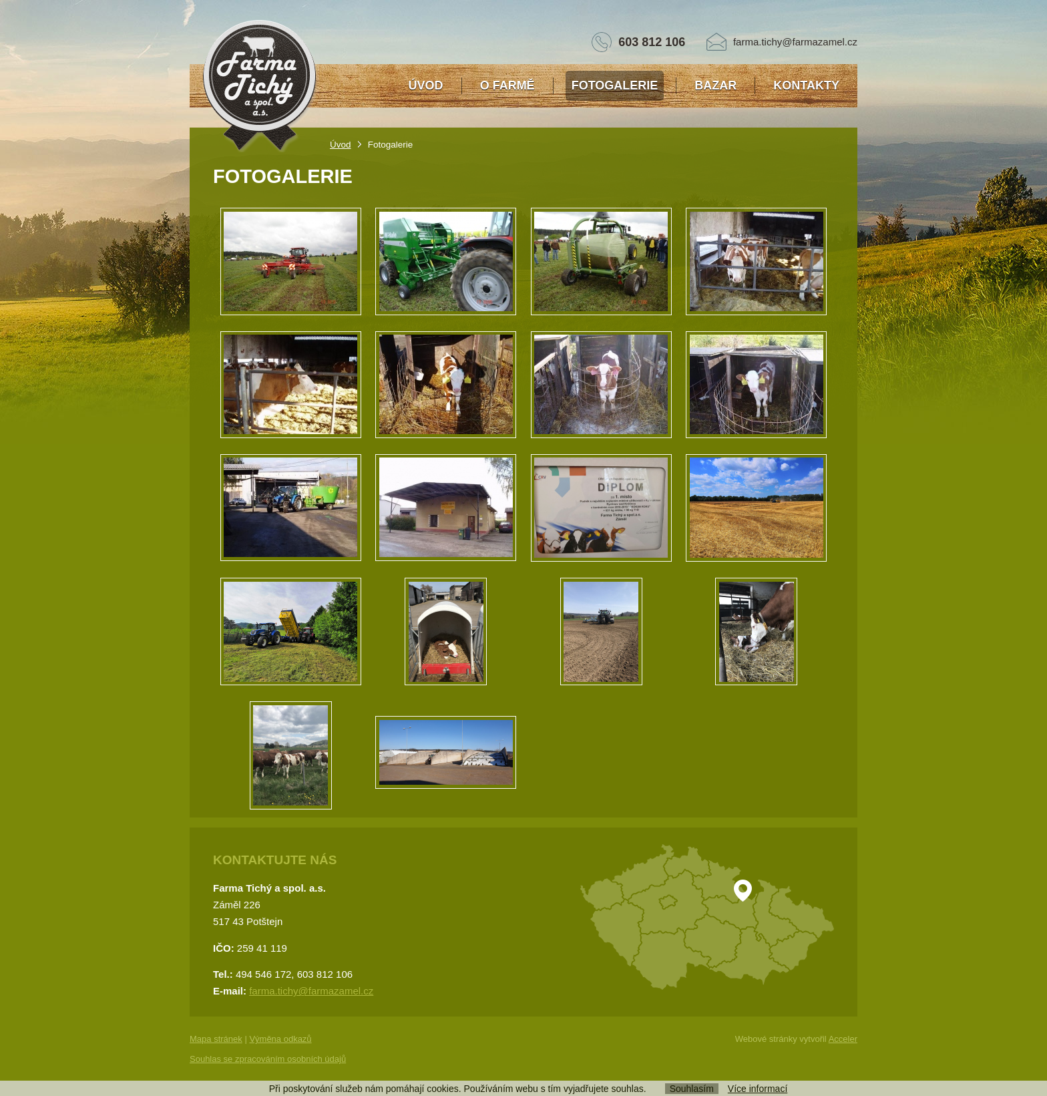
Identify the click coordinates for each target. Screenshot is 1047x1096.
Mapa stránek (216, 1039)
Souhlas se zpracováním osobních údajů (268, 1059)
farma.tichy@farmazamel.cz (795, 41)
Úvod (340, 145)
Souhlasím (692, 1088)
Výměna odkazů (280, 1039)
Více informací (757, 1088)
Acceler (843, 1039)
